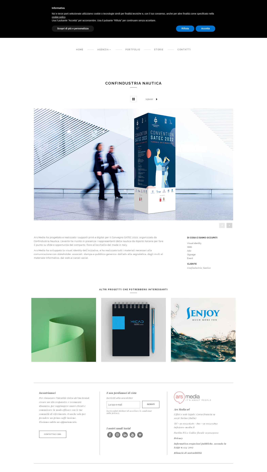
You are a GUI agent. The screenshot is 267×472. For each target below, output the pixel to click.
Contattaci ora (52, 434)
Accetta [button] (205, 28)
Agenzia (104, 49)
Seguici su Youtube (132, 436)
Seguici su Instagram (117, 436)
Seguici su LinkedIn (125, 436)
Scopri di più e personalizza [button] (73, 28)
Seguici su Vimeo (140, 436)
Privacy (178, 438)
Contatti (184, 49)
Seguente (152, 99)
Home (79, 49)
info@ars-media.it (184, 427)
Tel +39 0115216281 (184, 423)
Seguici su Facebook (110, 436)
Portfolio (132, 49)
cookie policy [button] (58, 17)
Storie (158, 49)
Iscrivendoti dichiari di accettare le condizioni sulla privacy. (129, 412)
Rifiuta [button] (185, 28)
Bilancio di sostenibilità (188, 452)
